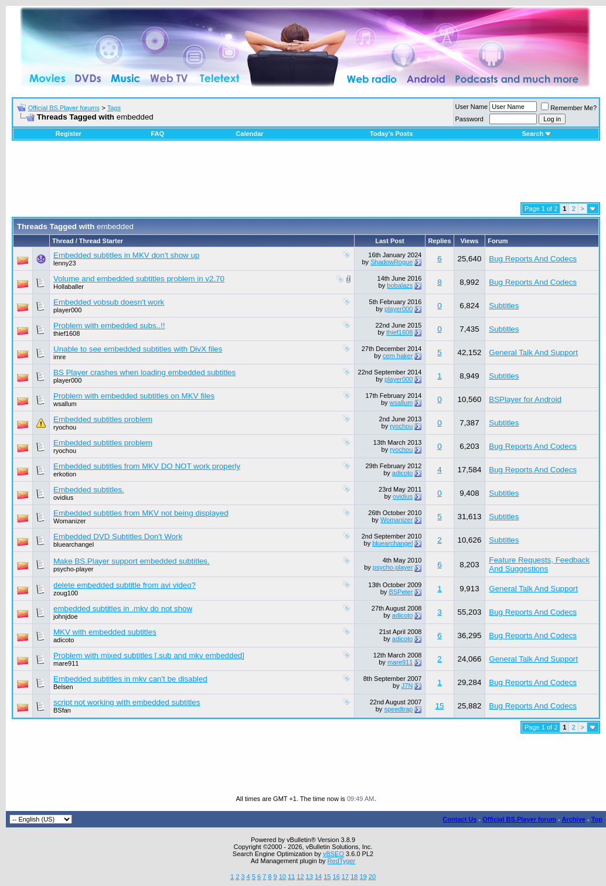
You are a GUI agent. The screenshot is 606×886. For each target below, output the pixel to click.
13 (309, 876)
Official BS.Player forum (519, 819)
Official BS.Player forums (64, 107)
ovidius (63, 497)
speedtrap (398, 709)
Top (596, 819)
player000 (67, 309)
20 (372, 876)
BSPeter (401, 591)
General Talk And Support (533, 352)
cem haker (398, 355)
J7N (407, 685)
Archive (573, 819)
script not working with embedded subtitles (126, 702)
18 (354, 876)
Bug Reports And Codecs (533, 258)
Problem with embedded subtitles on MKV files (134, 395)
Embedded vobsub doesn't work (108, 302)
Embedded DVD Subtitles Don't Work (117, 536)
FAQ (157, 133)
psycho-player (73, 569)
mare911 (66, 663)
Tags (114, 107)
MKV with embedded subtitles (104, 632)
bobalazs (400, 285)
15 (439, 705)
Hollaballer (68, 286)
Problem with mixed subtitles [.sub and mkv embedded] (148, 655)
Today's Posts (391, 133)
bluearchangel (73, 544)
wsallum (65, 403)
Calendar (249, 133)
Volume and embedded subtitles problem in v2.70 (138, 278)
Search (536, 133)
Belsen (63, 686)
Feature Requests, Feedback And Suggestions (539, 564)
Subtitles (504, 305)
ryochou (64, 427)
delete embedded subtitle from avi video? (124, 585)
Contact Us (459, 819)
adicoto (402, 472)
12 (300, 876)
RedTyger (342, 860)
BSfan (62, 710)
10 (282, 876)
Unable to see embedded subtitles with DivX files (137, 349)
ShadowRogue (391, 261)
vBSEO (333, 853)
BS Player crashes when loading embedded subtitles (144, 372)
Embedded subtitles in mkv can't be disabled (130, 678)
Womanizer (69, 520)
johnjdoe (65, 616)
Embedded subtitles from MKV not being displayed (141, 513)
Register (68, 133)
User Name (471, 106)
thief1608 (66, 333)
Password (469, 118)
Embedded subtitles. (88, 489)
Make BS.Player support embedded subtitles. (131, 561)
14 (318, 876)
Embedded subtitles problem (102, 419)
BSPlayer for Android (525, 399)
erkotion (64, 474)
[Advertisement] (306, 175)
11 (291, 876)
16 (336, 876)
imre (59, 356)
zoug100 (65, 593)
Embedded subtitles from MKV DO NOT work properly (146, 466)
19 (362, 876)
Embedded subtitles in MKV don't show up (126, 255)
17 (345, 876)
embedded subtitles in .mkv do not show (122, 608)
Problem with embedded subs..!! (109, 325)
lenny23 (64, 263)
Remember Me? (569, 107)
